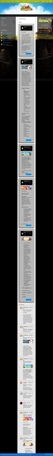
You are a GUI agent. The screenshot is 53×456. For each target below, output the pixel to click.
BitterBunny (13, 25)
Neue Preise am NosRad (7, 37)
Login (47, 1)
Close (51, 454)
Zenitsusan (4, 33)
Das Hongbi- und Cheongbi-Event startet (27, 214)
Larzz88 (25, 393)
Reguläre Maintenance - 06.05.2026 (8, 35)
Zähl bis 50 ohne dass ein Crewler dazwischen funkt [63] (27, 396)
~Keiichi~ (4, 45)
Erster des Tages (5, 44)
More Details (47, 454)
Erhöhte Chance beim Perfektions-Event (27, 147)
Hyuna (24, 402)
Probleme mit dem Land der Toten (8, 32)
